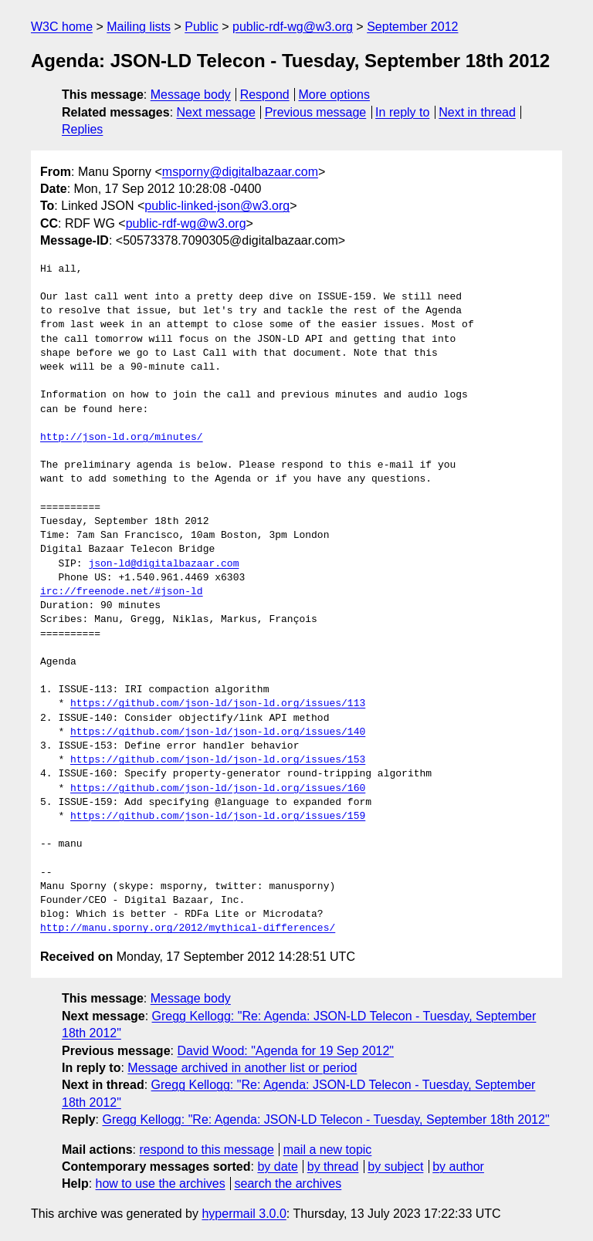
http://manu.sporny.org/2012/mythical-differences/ (187, 928)
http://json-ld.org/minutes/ (121, 438)
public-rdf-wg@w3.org (292, 26)
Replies (82, 129)
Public (202, 26)
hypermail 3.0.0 (244, 1213)
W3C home (62, 26)
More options (335, 94)
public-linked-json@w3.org (217, 205)
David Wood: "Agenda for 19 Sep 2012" (285, 1050)
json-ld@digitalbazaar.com (163, 564)
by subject (395, 1166)
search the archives (288, 1183)
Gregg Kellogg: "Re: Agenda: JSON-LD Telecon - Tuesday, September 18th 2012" (325, 1119)
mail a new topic (327, 1149)
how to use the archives (160, 1183)
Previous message (316, 112)
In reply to (402, 112)
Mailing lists (139, 26)
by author (458, 1166)
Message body (191, 94)
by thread (333, 1166)
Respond (265, 94)
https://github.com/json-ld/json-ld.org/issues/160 (217, 789)
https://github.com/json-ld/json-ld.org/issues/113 (217, 704)
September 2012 (412, 26)
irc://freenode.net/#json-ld (121, 592)
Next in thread (477, 112)
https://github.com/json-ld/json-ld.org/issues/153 (217, 760)
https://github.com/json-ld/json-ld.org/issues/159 (217, 816)
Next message (216, 112)
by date (277, 1166)
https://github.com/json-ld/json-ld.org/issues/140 (217, 732)
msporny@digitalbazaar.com (240, 171)
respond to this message (206, 1149)
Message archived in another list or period (242, 1067)
